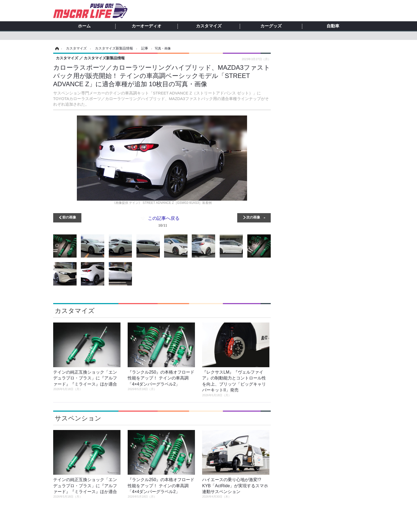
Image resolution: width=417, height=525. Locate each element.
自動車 (333, 26)
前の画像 (69, 217)
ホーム (84, 26)
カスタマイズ (209, 26)
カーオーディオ (146, 26)
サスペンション (78, 418)
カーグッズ (271, 26)
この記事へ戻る (164, 223)
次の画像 (253, 217)
